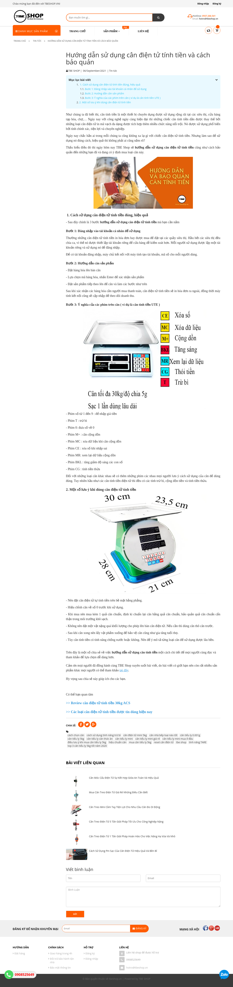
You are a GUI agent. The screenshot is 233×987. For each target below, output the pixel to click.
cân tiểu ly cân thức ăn (99, 738)
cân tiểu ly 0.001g (189, 735)
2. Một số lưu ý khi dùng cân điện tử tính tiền (104, 102)
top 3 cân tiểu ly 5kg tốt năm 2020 (86, 745)
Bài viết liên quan (85, 762)
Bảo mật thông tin (60, 967)
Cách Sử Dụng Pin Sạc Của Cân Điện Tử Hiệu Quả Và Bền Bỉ (123, 851)
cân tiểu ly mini (123, 738)
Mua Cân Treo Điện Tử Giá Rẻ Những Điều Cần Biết (118, 792)
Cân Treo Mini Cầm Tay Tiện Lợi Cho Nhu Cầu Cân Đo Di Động (124, 807)
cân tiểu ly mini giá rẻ (147, 738)
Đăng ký (217, 3)
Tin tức (112, 70)
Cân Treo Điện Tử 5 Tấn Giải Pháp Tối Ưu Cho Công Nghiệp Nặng (126, 821)
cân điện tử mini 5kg (134, 735)
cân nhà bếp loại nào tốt (163, 735)
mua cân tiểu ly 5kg (139, 742)
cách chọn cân (75, 735)
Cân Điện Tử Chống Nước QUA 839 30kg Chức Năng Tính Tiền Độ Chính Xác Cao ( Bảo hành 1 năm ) (45, 81)
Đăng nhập (203, 3)
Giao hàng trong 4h (61, 953)
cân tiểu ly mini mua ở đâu (177, 738)
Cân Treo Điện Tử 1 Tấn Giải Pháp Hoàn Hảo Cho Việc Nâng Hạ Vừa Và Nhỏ (132, 836)
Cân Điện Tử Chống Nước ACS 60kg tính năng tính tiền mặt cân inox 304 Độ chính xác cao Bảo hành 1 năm (44, 109)
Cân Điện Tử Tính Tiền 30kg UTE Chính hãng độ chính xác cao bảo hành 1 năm (44, 166)
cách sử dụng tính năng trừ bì (103, 735)
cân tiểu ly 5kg (75, 738)
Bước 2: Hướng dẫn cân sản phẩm (103, 93)
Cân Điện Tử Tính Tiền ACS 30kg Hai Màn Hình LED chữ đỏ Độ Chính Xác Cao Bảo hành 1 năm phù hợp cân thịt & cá (44, 138)
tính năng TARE (197, 742)
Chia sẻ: (70, 725)
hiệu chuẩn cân (117, 742)
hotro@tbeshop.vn (137, 967)
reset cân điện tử (163, 742)
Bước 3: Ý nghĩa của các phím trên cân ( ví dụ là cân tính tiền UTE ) (122, 98)
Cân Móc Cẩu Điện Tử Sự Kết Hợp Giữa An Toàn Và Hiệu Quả (124, 777)
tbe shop (180, 742)
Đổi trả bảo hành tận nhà (62, 960)
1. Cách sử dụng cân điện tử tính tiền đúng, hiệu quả (109, 84)
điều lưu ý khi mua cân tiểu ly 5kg (86, 742)
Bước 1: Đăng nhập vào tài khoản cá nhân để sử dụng (115, 89)
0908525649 (133, 959)
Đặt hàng (20, 953)
